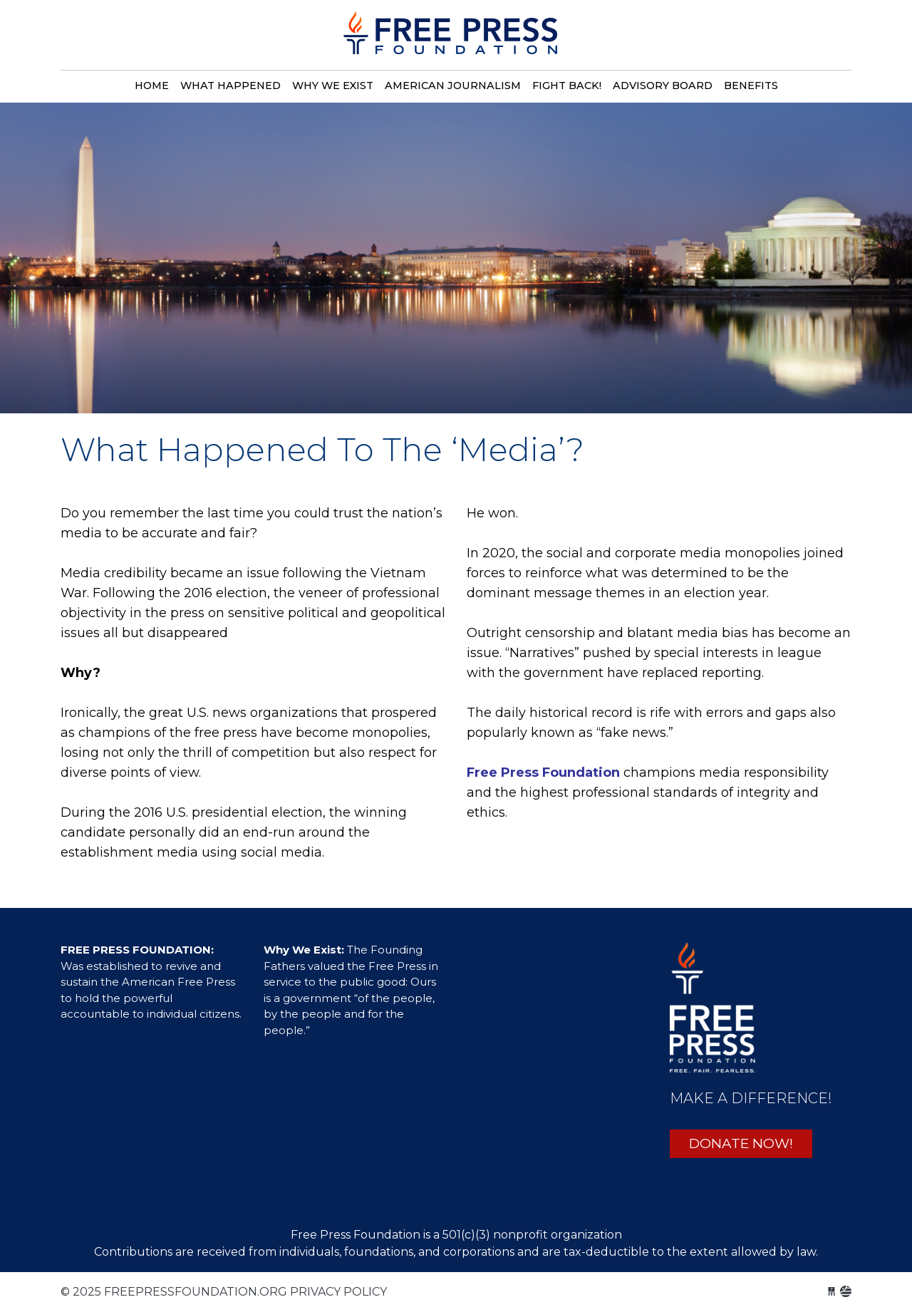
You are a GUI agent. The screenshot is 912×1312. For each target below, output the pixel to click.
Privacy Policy (338, 1291)
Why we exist (332, 85)
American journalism (453, 85)
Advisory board (662, 85)
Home (152, 85)
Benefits (751, 85)
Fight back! (566, 85)
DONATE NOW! (741, 1143)
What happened (230, 85)
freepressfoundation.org (450, 40)
